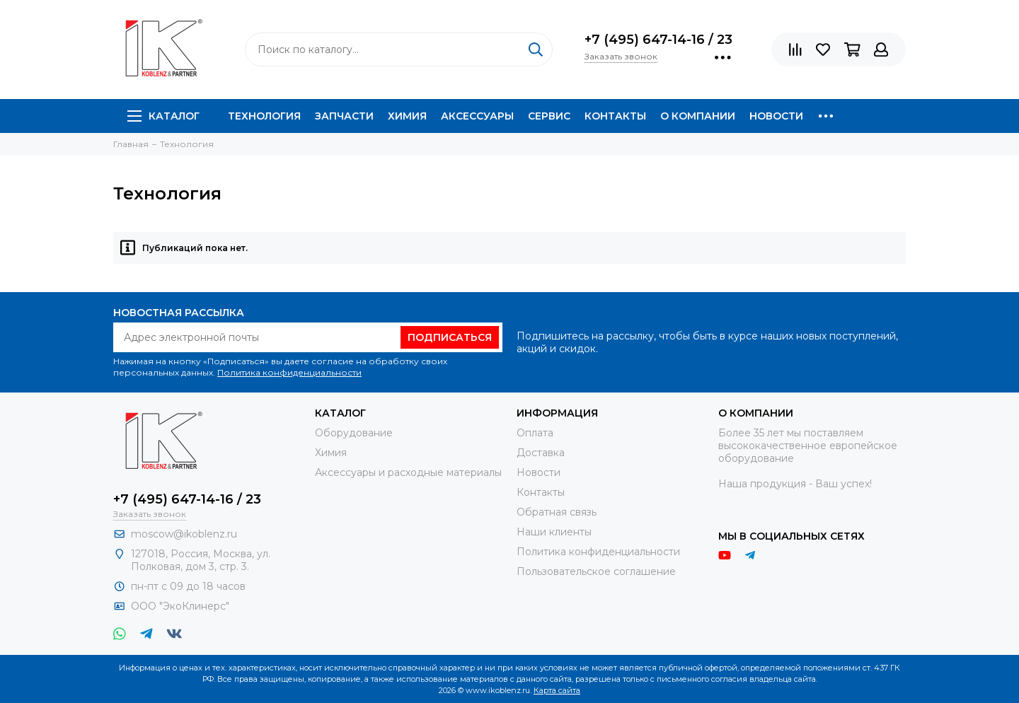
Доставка (541, 452)
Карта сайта (557, 690)
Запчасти (344, 116)
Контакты (615, 116)
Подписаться (450, 337)
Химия (407, 116)
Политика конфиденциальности (289, 372)
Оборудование (354, 432)
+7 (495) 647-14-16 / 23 (658, 39)
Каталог (163, 116)
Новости (776, 116)
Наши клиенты (554, 531)
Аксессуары (477, 116)
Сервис (549, 116)
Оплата (535, 432)
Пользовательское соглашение (596, 571)
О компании (697, 116)
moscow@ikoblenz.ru (184, 534)
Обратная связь (557, 512)
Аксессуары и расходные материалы (408, 472)
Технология (264, 116)
